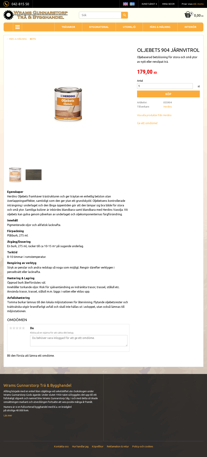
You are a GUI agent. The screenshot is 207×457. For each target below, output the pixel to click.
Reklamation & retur (118, 446)
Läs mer (8, 415)
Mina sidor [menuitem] (168, 4)
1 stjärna (10, 328)
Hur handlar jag (80, 446)
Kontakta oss (61, 446)
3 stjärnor (17, 328)
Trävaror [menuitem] (68, 27)
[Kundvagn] (194, 16)
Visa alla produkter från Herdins (154, 115)
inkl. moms (198, 4)
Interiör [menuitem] (190, 27)
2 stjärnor (13, 328)
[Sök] (124, 15)
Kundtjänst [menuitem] (148, 4)
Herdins (167, 106)
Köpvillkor (97, 446)
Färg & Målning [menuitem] (160, 27)
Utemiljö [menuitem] (129, 27)
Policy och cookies (142, 446)
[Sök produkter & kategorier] (103, 15)
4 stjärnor (20, 328)
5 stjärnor (23, 328)
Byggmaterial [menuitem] (99, 27)
